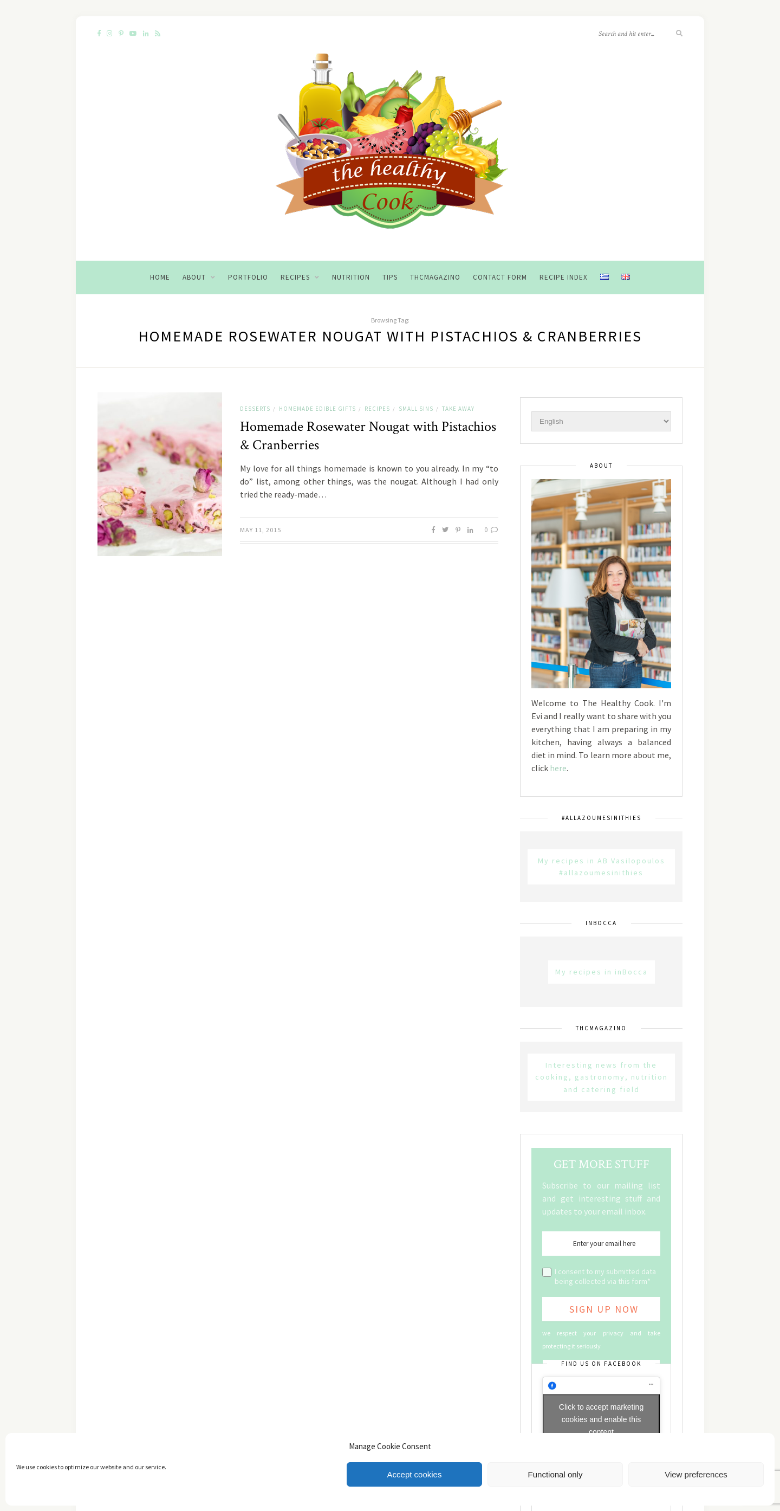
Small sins (416, 408)
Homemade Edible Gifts (317, 408)
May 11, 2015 (260, 530)
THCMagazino (435, 277)
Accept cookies (414, 1474)
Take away (458, 408)
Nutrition (351, 277)
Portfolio (248, 277)
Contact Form (500, 277)
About (194, 277)
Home (160, 277)
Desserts (255, 408)
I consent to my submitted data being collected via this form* (605, 1276)
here (558, 768)
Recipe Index (564, 277)
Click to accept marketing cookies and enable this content (601, 1419)
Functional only (555, 1474)
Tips (390, 277)
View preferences (696, 1474)
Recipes (295, 277)
